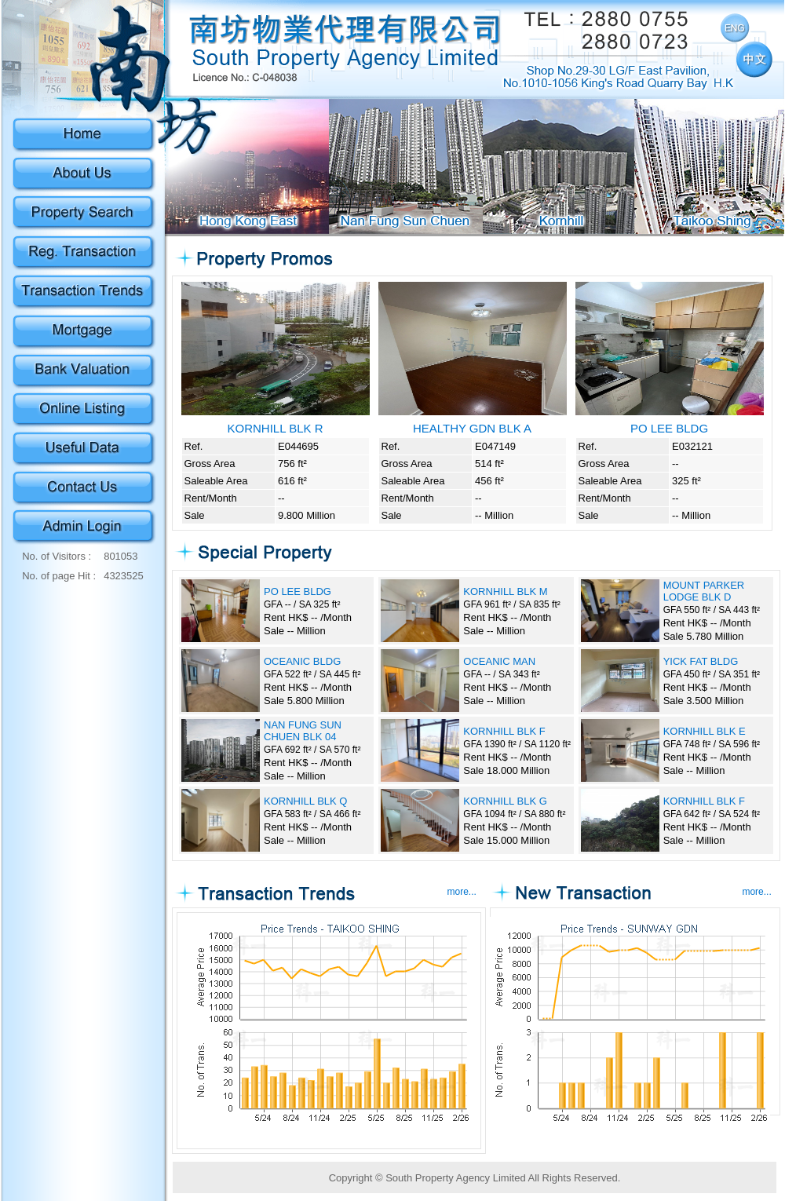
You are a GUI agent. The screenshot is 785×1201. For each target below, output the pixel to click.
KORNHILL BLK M (505, 591)
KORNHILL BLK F (504, 731)
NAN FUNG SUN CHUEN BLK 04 (302, 731)
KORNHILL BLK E (704, 731)
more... (461, 891)
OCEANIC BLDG (302, 661)
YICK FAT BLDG (701, 661)
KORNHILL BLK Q (305, 801)
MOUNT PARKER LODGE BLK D (704, 591)
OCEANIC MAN (499, 661)
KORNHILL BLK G (504, 801)
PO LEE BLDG (297, 591)
